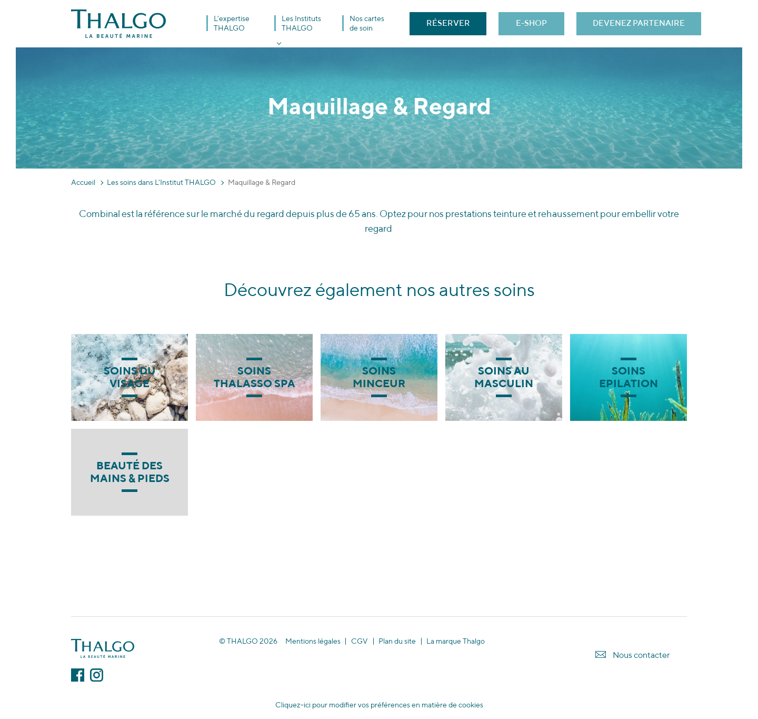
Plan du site (397, 641)
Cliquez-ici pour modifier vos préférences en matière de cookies (379, 705)
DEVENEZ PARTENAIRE (639, 22)
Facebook (77, 675)
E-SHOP (531, 22)
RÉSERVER (448, 22)
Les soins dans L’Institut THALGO (161, 182)
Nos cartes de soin (367, 23)
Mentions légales (313, 641)
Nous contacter (641, 655)
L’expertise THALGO (232, 23)
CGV (359, 641)
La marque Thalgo (455, 641)
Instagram (96, 675)
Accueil (83, 182)
